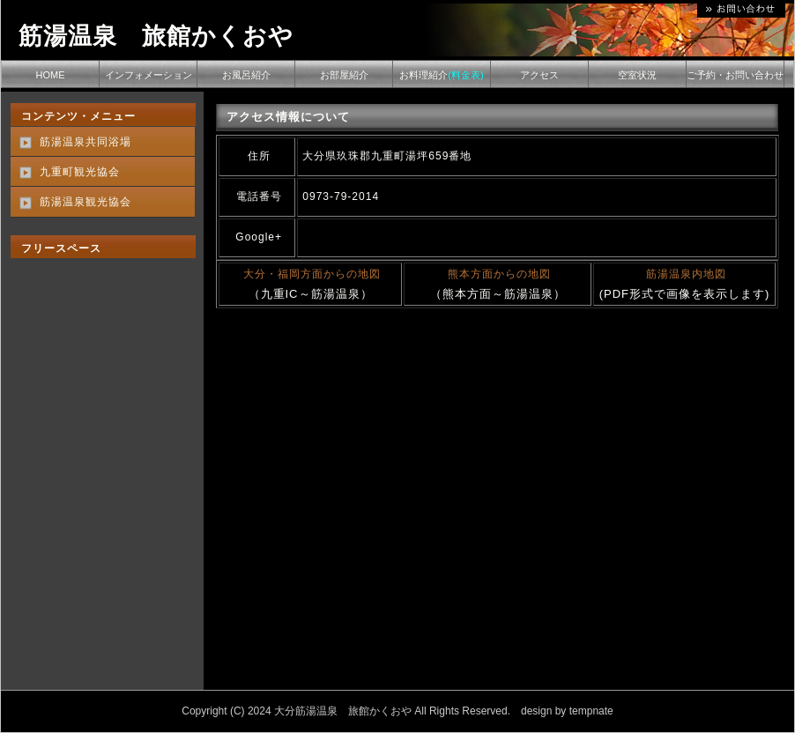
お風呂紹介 (246, 75)
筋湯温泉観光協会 (85, 202)
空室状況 (637, 75)
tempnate (591, 711)
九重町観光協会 (80, 172)
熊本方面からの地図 (499, 274)
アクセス (539, 75)
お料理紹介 (441, 75)
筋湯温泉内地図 (686, 274)
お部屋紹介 (344, 75)
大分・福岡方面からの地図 (312, 274)
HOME (50, 75)
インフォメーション (148, 75)
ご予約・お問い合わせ (735, 75)
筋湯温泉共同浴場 (85, 142)
